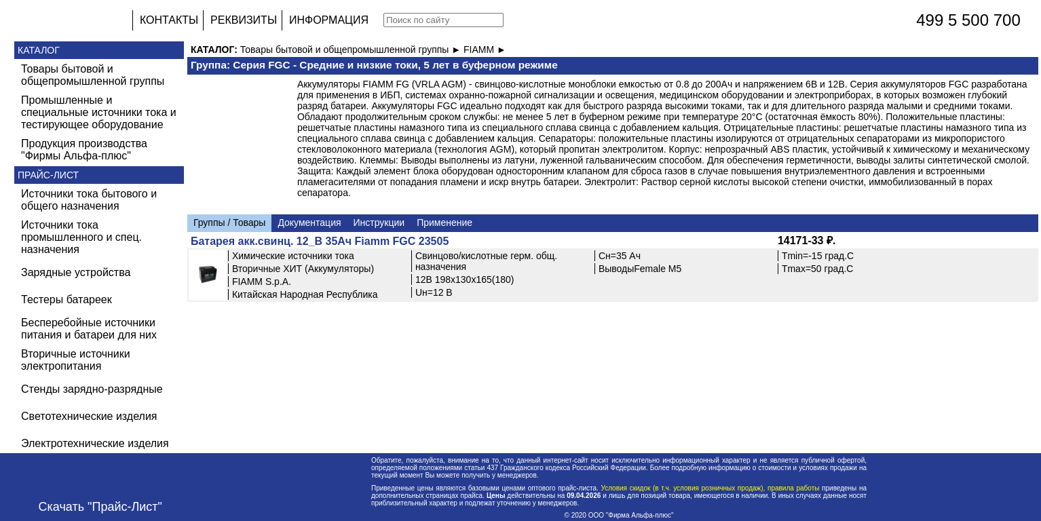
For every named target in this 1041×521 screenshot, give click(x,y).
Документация (309, 222)
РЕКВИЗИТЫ (243, 20)
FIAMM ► (484, 49)
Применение (444, 222)
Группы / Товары (229, 222)
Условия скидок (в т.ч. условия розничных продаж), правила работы (710, 488)
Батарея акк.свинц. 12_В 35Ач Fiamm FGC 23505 (320, 241)
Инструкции (379, 222)
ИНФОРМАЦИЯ (328, 20)
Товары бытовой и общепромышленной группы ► (351, 49)
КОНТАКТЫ (169, 20)
